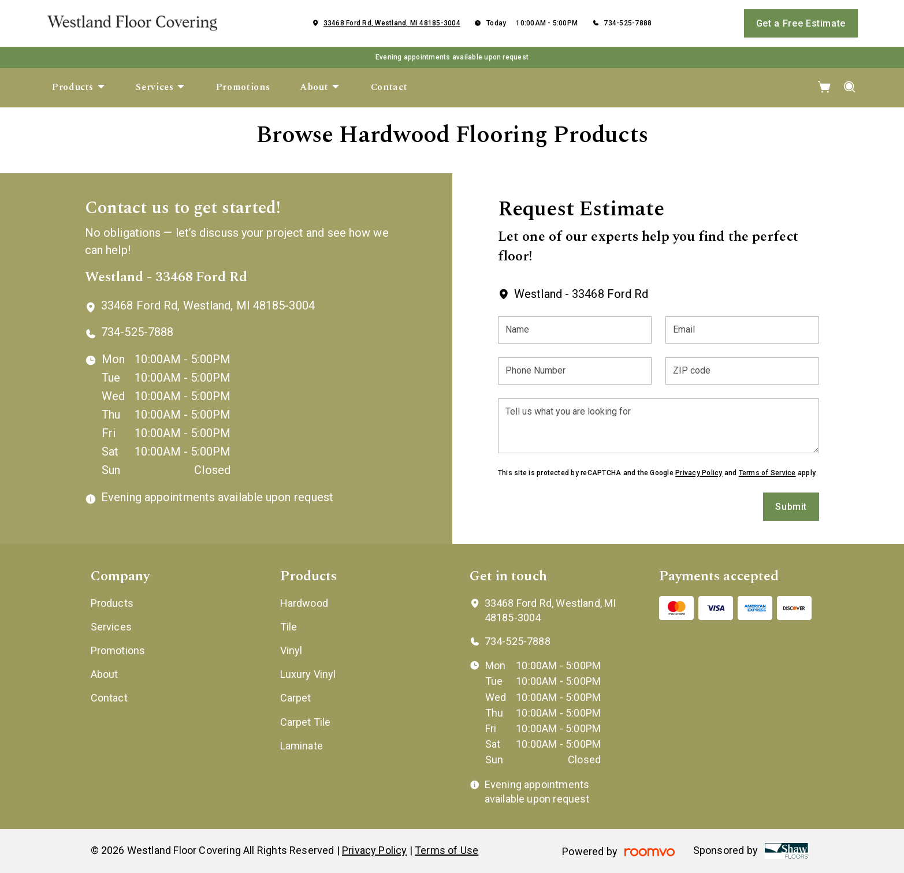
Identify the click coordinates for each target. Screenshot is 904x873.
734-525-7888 (628, 23)
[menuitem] (78, 87)
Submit (791, 506)
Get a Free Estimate (801, 23)
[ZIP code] (742, 371)
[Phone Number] (575, 371)
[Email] (742, 330)
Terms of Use (446, 850)
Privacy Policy (698, 473)
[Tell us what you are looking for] (658, 425)
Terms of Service (767, 473)
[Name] (575, 330)
